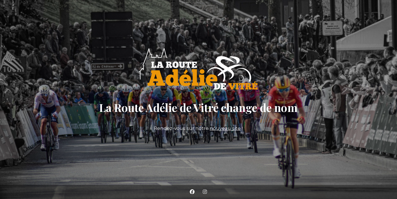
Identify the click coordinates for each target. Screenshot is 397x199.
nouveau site (225, 128)
